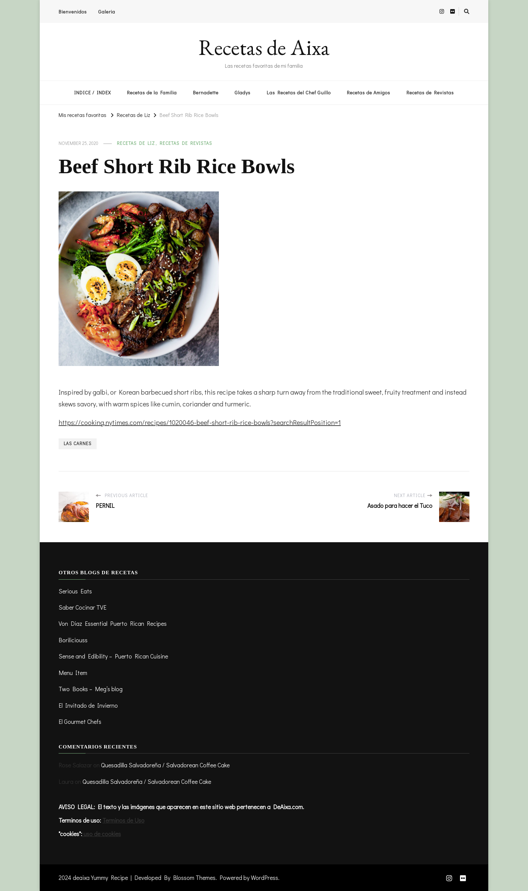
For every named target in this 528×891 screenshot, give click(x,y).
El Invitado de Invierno (88, 705)
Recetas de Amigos (368, 92)
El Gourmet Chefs (80, 721)
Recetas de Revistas (430, 92)
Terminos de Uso (123, 820)
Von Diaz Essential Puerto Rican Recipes (113, 623)
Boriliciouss (73, 640)
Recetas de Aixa (264, 47)
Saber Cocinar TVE (82, 607)
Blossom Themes (194, 877)
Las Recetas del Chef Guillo (299, 92)
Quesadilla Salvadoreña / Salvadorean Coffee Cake (165, 765)
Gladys (243, 92)
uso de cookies (101, 834)
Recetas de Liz (136, 143)
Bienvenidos (73, 11)
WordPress (264, 877)
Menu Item (73, 673)
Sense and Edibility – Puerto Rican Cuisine (113, 656)
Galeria (106, 11)
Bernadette (206, 92)
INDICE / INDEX (92, 92)
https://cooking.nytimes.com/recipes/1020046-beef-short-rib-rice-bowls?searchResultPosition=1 (200, 422)
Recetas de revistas (186, 143)
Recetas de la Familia (152, 92)
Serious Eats (75, 591)
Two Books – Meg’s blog (91, 689)
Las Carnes (78, 443)
